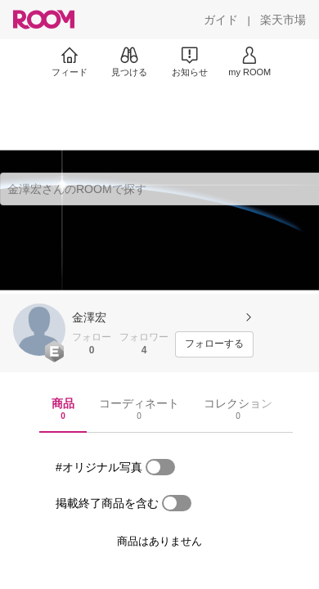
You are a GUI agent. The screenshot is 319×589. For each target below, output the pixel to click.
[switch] (160, 467)
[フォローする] (214, 344)
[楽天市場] (283, 19)
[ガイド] (221, 19)
